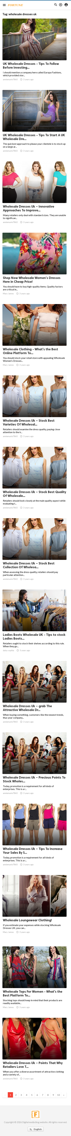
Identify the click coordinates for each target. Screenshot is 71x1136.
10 (58, 1094)
